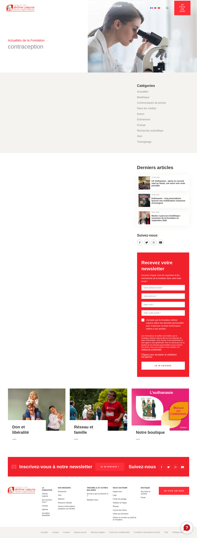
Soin (139, 136)
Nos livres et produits (145, 493)
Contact (45, 506)
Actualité (44, 532)
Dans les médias (146, 108)
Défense (61, 499)
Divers (140, 114)
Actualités (142, 91)
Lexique (55, 532)
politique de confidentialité (151, 349)
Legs (115, 495)
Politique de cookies (180, 532)
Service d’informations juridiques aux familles (66, 507)
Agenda (45, 509)
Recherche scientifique (150, 130)
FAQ (166, 532)
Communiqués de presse (151, 102)
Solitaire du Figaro (120, 503)
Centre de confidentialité (119, 532)
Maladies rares (92, 500)
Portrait (141, 125)
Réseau (116, 506)
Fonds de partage (119, 499)
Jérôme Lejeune (45, 495)
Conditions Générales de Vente (147, 532)
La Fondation (46, 8)
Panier (143, 498)
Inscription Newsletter (46, 514)
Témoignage (144, 141)
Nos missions (62, 8)
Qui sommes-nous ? (47, 501)
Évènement (143, 119)
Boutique (127, 7)
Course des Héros (120, 510)
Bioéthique (143, 97)
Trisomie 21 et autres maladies (84, 8)
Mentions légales (98, 532)
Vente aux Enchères (120, 514)
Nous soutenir (110, 8)
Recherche (62, 492)
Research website (65, 503)
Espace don (117, 492)
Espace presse (80, 532)
